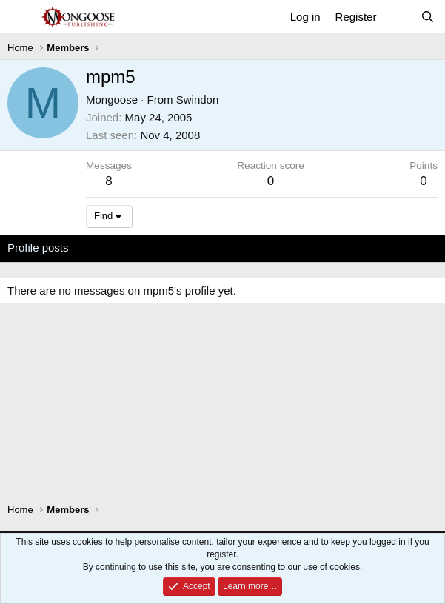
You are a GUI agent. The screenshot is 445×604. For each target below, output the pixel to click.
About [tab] (237, 247)
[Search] (427, 16)
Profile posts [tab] (38, 247)
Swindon (197, 99)
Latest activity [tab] (117, 247)
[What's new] (398, 16)
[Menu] (20, 17)
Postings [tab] (186, 247)
